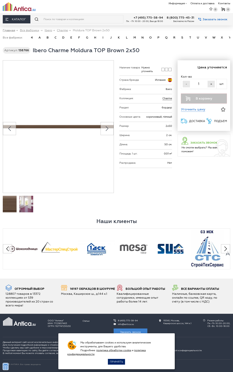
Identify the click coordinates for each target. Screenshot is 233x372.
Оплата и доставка (202, 3)
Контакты (224, 3)
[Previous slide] (9, 128)
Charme (167, 98)
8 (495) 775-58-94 (128, 320)
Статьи (86, 321)
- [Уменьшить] (186, 84)
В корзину (198, 98)
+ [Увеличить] (211, 84)
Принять (116, 361)
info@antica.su (126, 324)
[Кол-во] (199, 84)
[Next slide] (107, 128)
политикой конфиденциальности (184, 350)
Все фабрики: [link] (13, 37)
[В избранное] (223, 109)
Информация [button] (178, 3)
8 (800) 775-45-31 (180, 18)
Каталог (16, 19)
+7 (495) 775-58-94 (148, 18)
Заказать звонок (212, 19)
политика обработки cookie (113, 350)
